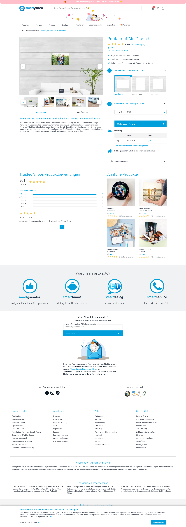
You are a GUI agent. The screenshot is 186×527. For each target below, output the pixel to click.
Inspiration (111, 25)
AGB (55, 426)
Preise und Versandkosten (146, 422)
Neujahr (98, 419)
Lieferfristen (141, 426)
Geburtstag (99, 438)
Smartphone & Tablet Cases (23, 435)
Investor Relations (60, 438)
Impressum (57, 429)
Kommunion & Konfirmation (106, 432)
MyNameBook (17, 426)
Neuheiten (80, 25)
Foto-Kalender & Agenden (22, 441)
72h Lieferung (141, 429)
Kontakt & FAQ (142, 416)
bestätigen (70, 333)
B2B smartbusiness (61, 441)
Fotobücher (16, 416)
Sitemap (139, 435)
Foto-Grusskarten (19, 429)
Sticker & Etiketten (19, 444)
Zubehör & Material (19, 438)
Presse (56, 432)
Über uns (56, 416)
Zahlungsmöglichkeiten (145, 432)
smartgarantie (141, 444)
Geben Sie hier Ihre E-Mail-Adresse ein (80, 324)
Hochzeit (98, 435)
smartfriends (141, 441)
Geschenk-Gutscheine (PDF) (23, 448)
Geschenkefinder (95, 25)
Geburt (97, 441)
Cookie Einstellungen (30, 522)
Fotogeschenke (18, 419)
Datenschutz (58, 419)
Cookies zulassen (158, 522)
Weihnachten (100, 416)
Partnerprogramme (60, 435)
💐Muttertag (125, 25)
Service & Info (142, 411)
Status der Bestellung (144, 438)
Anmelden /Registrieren (145, 419)
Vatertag (98, 429)
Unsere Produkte (19, 411)
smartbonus (141, 448)
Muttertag (98, 426)
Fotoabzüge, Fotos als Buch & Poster (26, 432)
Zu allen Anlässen (102, 444)
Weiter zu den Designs (126, 124)
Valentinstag (100, 422)
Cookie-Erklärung (60, 422)
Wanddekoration (18, 422)
